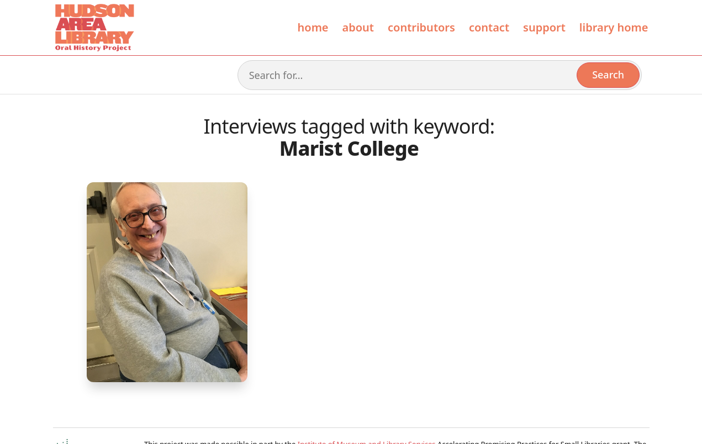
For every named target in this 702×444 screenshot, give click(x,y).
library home (613, 27)
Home (313, 27)
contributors (421, 27)
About (358, 27)
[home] (94, 27)
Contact (489, 27)
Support (544, 27)
